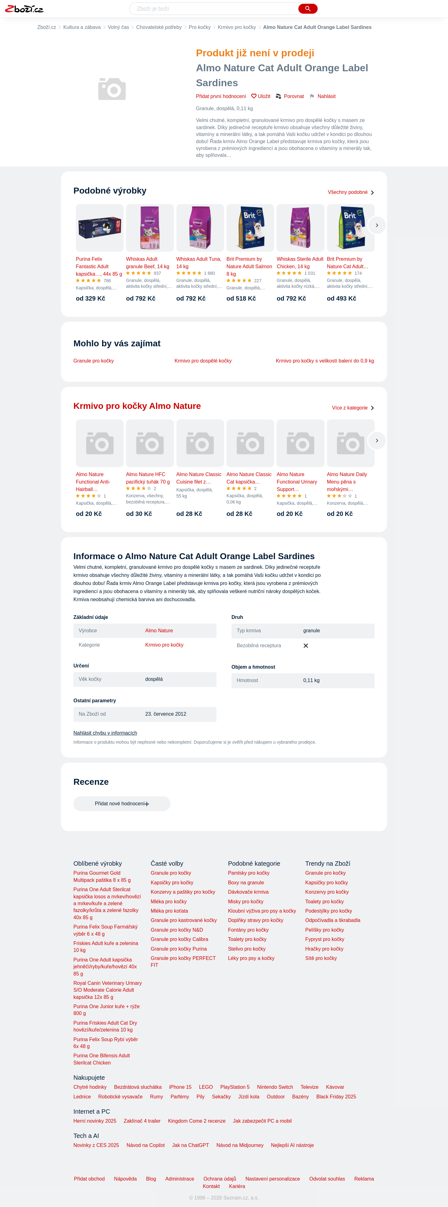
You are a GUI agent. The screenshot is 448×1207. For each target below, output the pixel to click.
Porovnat (289, 96)
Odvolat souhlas (327, 1178)
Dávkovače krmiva (248, 892)
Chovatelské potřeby (159, 27)
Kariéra (237, 1186)
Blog (151, 1178)
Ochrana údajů (219, 1178)
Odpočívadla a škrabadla (332, 920)
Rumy (156, 1096)
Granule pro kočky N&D (177, 930)
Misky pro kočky (246, 901)
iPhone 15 (180, 1087)
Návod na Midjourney (240, 1145)
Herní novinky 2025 (94, 1121)
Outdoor (276, 1096)
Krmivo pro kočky (237, 27)
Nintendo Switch (275, 1087)
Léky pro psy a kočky (251, 958)
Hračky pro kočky (324, 949)
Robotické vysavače (120, 1096)
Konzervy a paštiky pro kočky (183, 892)
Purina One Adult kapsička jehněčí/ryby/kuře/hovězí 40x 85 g (105, 966)
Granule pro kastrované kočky (184, 920)
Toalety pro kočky (247, 939)
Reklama (364, 1178)
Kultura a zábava (81, 27)
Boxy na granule (246, 882)
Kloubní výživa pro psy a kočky (262, 911)
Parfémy (179, 1096)
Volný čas (118, 27)
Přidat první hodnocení (221, 96)
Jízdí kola (248, 1096)
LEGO (206, 1087)
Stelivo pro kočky (247, 949)
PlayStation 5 (235, 1087)
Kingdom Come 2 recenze (197, 1121)
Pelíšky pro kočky (324, 930)
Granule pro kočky (93, 360)
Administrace (180, 1178)
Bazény (300, 1096)
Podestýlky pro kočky (328, 911)
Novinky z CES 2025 (96, 1145)
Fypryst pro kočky (324, 939)
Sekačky (221, 1096)
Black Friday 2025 (336, 1096)
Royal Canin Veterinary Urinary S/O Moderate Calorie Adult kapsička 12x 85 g (107, 990)
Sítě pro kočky (321, 958)
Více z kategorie (353, 407)
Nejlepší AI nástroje (292, 1145)
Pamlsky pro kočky (248, 873)
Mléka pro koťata (169, 911)
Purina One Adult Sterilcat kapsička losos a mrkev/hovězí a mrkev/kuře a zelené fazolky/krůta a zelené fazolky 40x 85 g (107, 903)
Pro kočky (200, 27)
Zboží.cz (46, 27)
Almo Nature (159, 630)
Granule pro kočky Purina (179, 949)
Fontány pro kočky (248, 930)
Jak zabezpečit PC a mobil (262, 1121)
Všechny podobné (351, 192)
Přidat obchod (89, 1178)
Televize (310, 1087)
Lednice (82, 1096)
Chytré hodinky (90, 1087)
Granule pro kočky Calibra (179, 939)
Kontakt (211, 1186)
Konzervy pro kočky (327, 892)
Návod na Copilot (146, 1145)
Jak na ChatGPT (190, 1145)
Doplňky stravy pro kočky (255, 920)
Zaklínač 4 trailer (142, 1121)
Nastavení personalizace (272, 1178)
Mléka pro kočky (169, 901)
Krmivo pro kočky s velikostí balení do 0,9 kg (325, 360)
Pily (201, 1096)
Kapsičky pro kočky (172, 882)
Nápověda (125, 1178)
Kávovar (335, 1087)
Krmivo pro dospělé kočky (203, 360)
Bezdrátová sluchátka (138, 1087)
